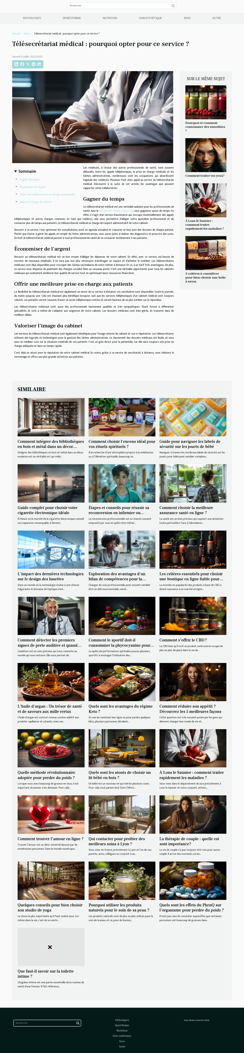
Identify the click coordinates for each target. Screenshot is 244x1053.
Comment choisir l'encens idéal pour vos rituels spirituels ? (122, 444)
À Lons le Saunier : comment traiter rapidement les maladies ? (204, 225)
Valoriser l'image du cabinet (35, 202)
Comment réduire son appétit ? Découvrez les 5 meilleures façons (190, 709)
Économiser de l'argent (33, 187)
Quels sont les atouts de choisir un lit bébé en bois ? (120, 775)
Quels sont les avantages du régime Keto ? (121, 709)
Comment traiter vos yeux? (205, 176)
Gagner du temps (30, 179)
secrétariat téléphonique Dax (116, 211)
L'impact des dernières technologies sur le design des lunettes (51, 576)
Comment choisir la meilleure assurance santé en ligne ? (186, 510)
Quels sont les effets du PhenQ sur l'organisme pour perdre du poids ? (191, 907)
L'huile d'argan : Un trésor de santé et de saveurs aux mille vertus (50, 709)
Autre (216, 18)
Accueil (16, 33)
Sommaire (27, 172)
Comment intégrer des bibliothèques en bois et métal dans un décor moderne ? (51, 447)
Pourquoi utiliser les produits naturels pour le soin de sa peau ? (119, 907)
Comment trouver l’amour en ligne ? (51, 839)
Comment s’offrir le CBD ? (183, 640)
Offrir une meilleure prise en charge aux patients (47, 194)
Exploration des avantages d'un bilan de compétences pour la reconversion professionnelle (117, 579)
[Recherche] (121, 6)
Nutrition (110, 18)
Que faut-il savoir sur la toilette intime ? (46, 974)
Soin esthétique (150, 18)
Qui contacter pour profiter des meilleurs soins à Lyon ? (117, 841)
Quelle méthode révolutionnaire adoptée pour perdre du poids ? (46, 775)
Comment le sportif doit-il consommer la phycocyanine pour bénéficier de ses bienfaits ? (119, 645)
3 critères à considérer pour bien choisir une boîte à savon (205, 277)
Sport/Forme (72, 18)
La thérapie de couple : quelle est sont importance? (189, 841)
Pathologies (32, 18)
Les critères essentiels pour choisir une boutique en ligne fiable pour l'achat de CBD (191, 579)
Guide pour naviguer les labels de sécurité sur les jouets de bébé (189, 444)
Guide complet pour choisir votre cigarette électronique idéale (47, 510)
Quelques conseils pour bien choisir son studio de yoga (50, 907)
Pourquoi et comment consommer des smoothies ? (205, 127)
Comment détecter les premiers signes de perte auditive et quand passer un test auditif (47, 645)
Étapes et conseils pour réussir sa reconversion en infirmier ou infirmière (119, 513)
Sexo (187, 18)
